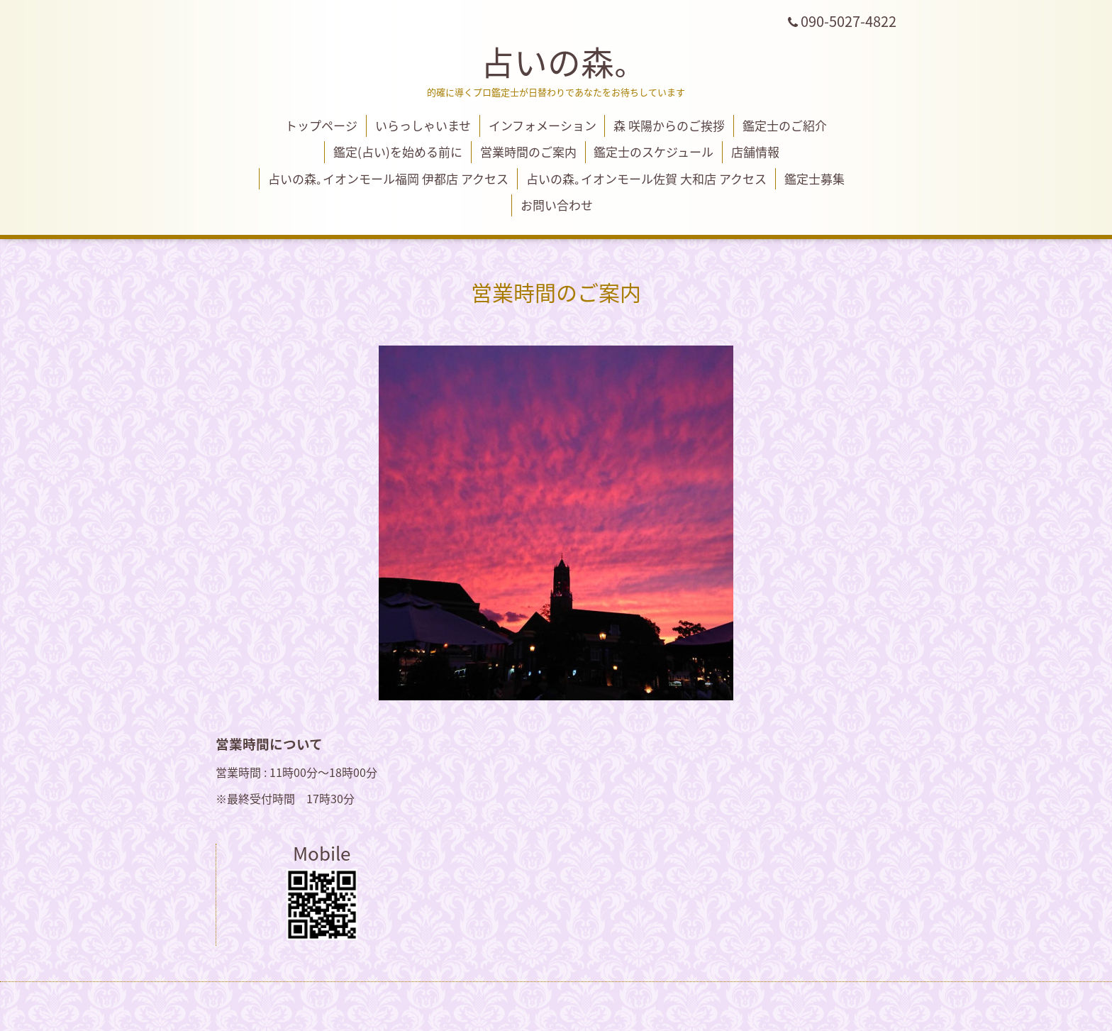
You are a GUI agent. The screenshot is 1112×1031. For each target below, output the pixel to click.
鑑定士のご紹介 (785, 125)
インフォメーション (542, 125)
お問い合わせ (557, 205)
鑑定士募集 (814, 178)
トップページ (321, 125)
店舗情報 (755, 151)
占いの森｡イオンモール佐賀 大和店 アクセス (646, 178)
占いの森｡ (556, 61)
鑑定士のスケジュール (653, 151)
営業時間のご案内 (528, 151)
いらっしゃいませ (423, 125)
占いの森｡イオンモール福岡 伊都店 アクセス (388, 178)
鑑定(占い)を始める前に (397, 151)
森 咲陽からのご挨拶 (669, 125)
